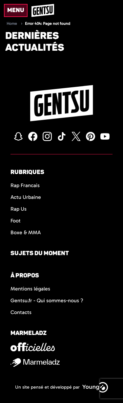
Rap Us (18, 209)
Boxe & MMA (25, 232)
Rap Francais (25, 185)
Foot (15, 221)
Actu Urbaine (25, 197)
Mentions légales (30, 289)
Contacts (20, 312)
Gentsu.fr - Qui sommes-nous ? (46, 300)
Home (12, 23)
